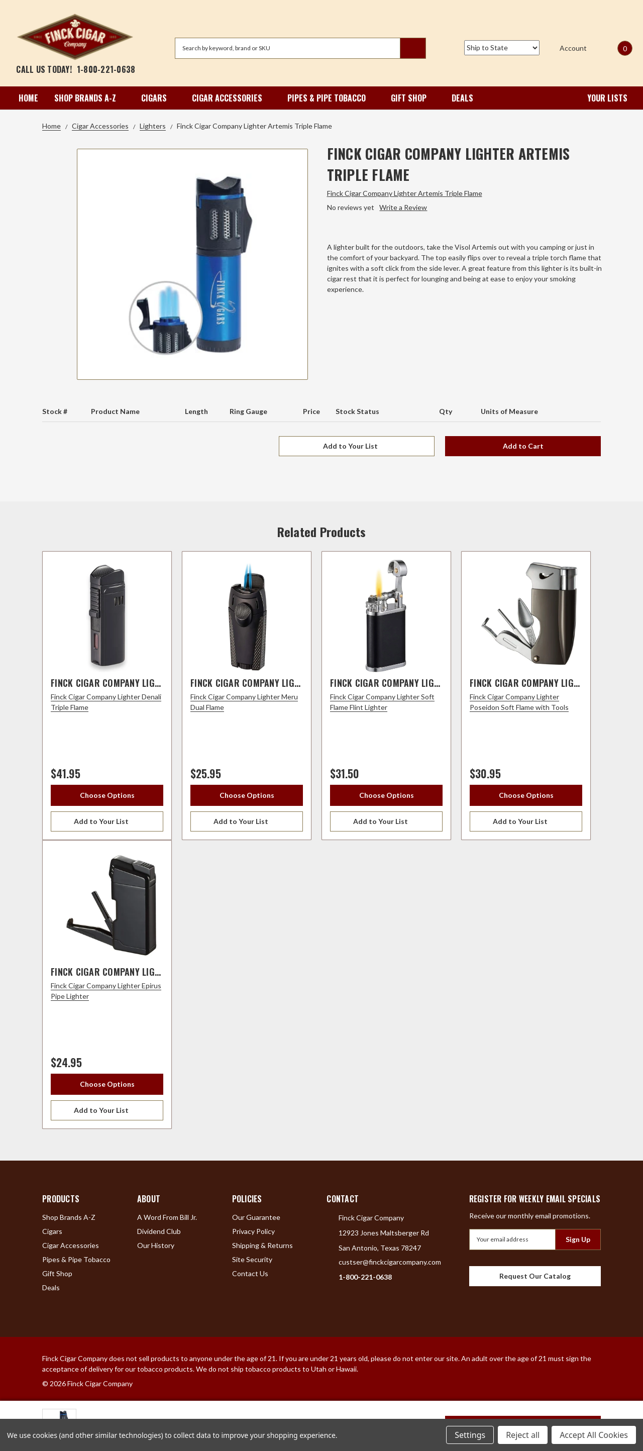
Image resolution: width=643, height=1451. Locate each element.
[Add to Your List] (107, 821)
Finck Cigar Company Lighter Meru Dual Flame (289, 682)
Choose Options (107, 795)
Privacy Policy (253, 1231)
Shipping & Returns (262, 1245)
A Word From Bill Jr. (167, 1217)
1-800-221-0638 (106, 69)
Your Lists (600, 98)
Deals (462, 98)
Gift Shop (413, 98)
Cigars (158, 98)
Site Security (252, 1259)
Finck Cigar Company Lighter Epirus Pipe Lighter (155, 971)
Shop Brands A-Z (89, 98)
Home (28, 98)
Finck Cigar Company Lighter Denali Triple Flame (155, 682)
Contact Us (250, 1273)
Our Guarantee (256, 1217)
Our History (155, 1245)
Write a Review (403, 207)
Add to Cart (523, 446)
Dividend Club (159, 1231)
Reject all (523, 1434)
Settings (470, 1434)
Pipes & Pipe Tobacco (331, 98)
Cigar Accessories (231, 98)
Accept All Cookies (594, 1434)
